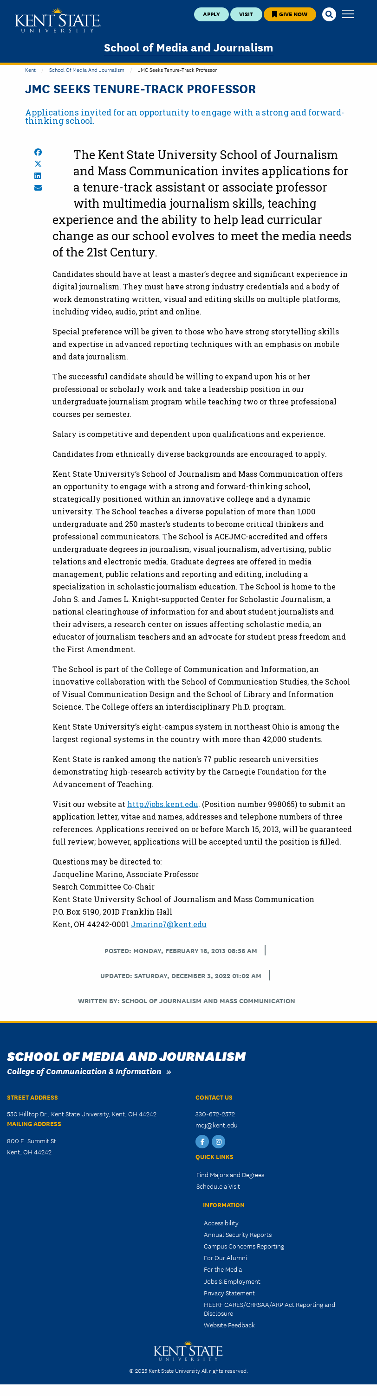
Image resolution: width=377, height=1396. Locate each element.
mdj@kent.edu (216, 1125)
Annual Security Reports (238, 1234)
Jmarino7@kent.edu (169, 924)
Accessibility (221, 1222)
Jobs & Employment (232, 1281)
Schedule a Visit (218, 1186)
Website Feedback (229, 1324)
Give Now (289, 14)
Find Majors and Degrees (230, 1174)
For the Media (223, 1269)
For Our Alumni (225, 1257)
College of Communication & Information (84, 1070)
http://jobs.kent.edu (162, 804)
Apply (211, 14)
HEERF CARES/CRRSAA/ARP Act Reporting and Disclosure (269, 1308)
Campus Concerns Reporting (244, 1246)
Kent (30, 69)
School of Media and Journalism (188, 46)
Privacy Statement (229, 1292)
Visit (246, 14)
